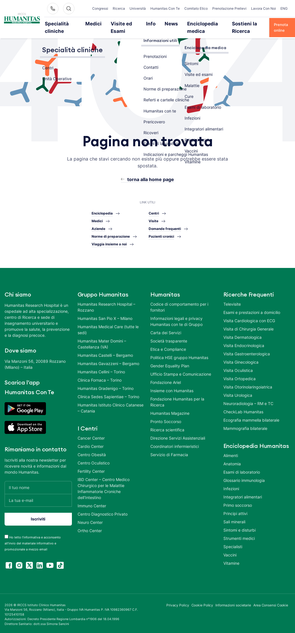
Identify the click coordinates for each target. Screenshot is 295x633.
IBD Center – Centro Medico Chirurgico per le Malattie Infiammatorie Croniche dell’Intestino (104, 486)
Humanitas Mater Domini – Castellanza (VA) (102, 341)
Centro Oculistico (94, 460)
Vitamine (231, 560)
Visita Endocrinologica (243, 343)
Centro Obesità (92, 452)
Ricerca (123, 6)
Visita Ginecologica (240, 359)
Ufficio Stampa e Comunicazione (180, 371)
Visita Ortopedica (239, 376)
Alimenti (230, 453)
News (169, 23)
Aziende (98, 226)
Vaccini (230, 552)
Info (151, 23)
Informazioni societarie (233, 603)
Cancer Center (91, 435)
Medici (98, 23)
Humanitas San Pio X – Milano (105, 316)
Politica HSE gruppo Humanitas (179, 355)
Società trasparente (168, 338)
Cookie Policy (202, 603)
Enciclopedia (102, 211)
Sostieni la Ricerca (236, 26)
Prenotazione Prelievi (236, 8)
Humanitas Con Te (170, 8)
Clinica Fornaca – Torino (100, 377)
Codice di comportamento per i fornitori (179, 304)
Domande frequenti (165, 226)
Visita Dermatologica (242, 334)
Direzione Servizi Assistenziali (177, 435)
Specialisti (232, 544)
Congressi (104, 6)
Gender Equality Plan (169, 363)
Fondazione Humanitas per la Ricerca (177, 399)
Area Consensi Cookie (270, 603)
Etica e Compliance (168, 346)
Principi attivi (235, 511)
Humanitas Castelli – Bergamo (105, 352)
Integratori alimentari (242, 494)
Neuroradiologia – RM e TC (248, 401)
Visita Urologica (237, 392)
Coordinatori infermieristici (174, 444)
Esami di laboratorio (241, 469)
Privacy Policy (177, 603)
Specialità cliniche (62, 26)
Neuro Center (90, 520)
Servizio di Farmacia (169, 452)
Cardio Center (91, 444)
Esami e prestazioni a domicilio (251, 310)
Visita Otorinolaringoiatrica (247, 384)
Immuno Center (92, 503)
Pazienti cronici (161, 234)
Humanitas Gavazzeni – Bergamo (108, 361)
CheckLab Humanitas (243, 409)
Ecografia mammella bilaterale (251, 417)
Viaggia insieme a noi (109, 242)
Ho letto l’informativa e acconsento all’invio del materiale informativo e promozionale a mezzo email (33, 541)
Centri (154, 211)
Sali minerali (234, 519)
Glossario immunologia (244, 478)
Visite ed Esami (121, 26)
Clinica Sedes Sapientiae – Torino (108, 394)
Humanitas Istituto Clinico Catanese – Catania (111, 405)
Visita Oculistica (238, 368)
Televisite (232, 301)
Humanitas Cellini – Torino (101, 369)
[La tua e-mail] (38, 498)
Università (142, 6)
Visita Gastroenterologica (246, 351)
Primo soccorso (237, 502)
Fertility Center (91, 468)
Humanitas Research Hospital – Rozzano (106, 304)
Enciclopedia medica (195, 26)
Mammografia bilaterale (245, 426)
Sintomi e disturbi (239, 527)
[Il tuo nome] (38, 485)
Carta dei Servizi (165, 330)
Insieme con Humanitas (171, 388)
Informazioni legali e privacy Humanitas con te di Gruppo (176, 319)
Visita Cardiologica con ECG (249, 318)
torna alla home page (150, 177)
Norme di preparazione (111, 234)
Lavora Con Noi (266, 8)
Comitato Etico (202, 8)
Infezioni (231, 486)
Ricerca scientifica (167, 427)
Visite (153, 219)
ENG (284, 6)
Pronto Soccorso (165, 419)
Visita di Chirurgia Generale (248, 326)
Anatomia (232, 461)
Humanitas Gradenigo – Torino (106, 386)
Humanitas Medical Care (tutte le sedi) (108, 327)
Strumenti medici (239, 536)
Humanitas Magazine (169, 410)
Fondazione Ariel (165, 380)
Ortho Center (90, 528)
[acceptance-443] (6, 534)
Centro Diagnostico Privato (103, 511)
